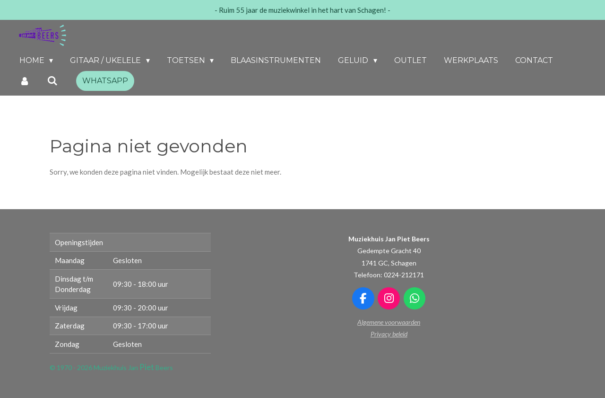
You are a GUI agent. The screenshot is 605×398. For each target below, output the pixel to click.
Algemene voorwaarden (388, 322)
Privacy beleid (389, 334)
